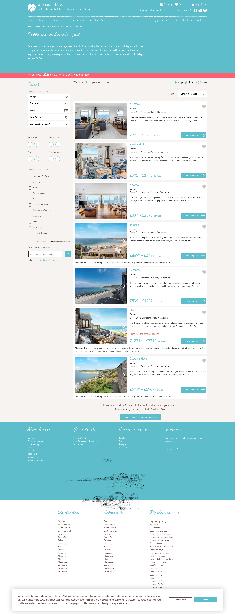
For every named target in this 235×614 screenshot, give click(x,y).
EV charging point (40, 205)
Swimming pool (39, 193)
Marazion (62, 559)
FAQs (30, 448)
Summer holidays (157, 556)
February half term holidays (161, 547)
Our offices (78, 444)
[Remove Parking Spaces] (51, 158)
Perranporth (63, 569)
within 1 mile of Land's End (140, 417)
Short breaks (77, 20)
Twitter (200, 10)
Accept (205, 600)
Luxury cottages (156, 528)
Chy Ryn (166, 312)
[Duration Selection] (49, 104)
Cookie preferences (36, 460)
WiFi (34, 199)
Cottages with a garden (160, 540)
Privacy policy (33, 444)
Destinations (57, 20)
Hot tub (36, 188)
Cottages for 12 (156, 584)
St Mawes (62, 572)
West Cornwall (66, 27)
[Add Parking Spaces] (57, 158)
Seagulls (166, 227)
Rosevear (166, 187)
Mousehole (62, 556)
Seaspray (166, 272)
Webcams (202, 20)
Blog (174, 20)
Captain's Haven (166, 361)
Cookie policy (33, 457)
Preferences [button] (122, 603)
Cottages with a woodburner (162, 537)
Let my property (158, 20)
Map (180, 82)
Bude (60, 547)
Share (203, 82)
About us (187, 20)
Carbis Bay (62, 537)
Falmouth (62, 540)
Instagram (205, 10)
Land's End (36, 117)
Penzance (62, 553)
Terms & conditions (36, 441)
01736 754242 (46, 260)
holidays (50, 5)
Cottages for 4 (156, 572)
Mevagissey (63, 562)
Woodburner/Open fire (42, 210)
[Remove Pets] (30, 158)
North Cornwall (64, 528)
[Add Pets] (36, 158)
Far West (166, 107)
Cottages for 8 (156, 578)
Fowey (61, 550)
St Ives (61, 534)
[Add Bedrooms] (36, 144)
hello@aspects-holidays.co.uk (85, 441)
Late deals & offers (99, 20)
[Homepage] (32, 8)
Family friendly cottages (160, 534)
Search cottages (36, 20)
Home (30, 27)
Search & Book (41, 27)
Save (191, 82)
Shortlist (184, 4)
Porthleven (62, 565)
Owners (31, 451)
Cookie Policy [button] (53, 603)
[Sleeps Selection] (49, 97)
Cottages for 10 (156, 581)
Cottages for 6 (156, 575)
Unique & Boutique (41, 233)
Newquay (62, 543)
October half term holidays (161, 559)
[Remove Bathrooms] (51, 144)
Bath (35, 222)
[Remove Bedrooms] (30, 144)
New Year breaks (157, 565)
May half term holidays (159, 553)
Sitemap (31, 438)
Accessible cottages (158, 543)
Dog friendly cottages (159, 521)
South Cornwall (64, 531)
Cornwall (53, 27)
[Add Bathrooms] (57, 144)
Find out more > (82, 74)
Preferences (180, 600)
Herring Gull (166, 147)
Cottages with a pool (158, 531)
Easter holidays (156, 550)
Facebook (195, 10)
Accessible (37, 228)
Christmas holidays (158, 562)
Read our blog (34, 454)
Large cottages (156, 587)
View (192, 135)
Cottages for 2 (156, 569)
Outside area (38, 216)
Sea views (37, 182)
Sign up (168, 4)
